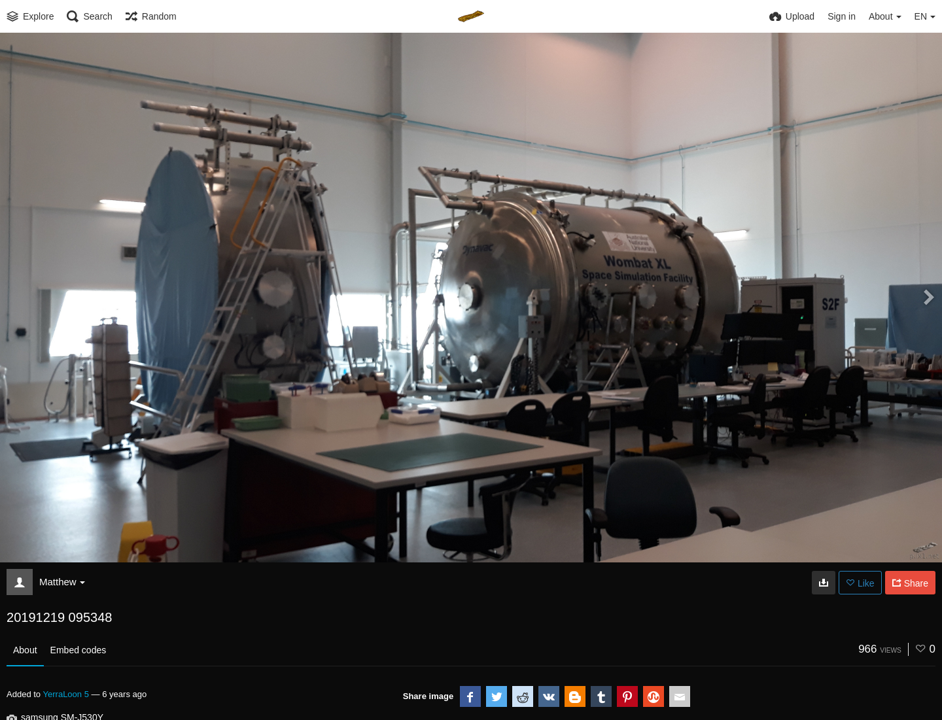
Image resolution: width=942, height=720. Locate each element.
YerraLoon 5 (66, 694)
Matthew (62, 581)
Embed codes (78, 650)
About (25, 650)
